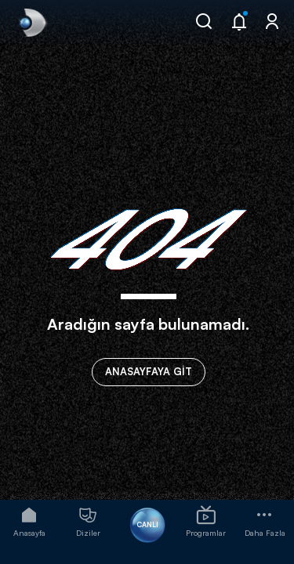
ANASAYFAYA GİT (148, 371)
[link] (31, 23)
